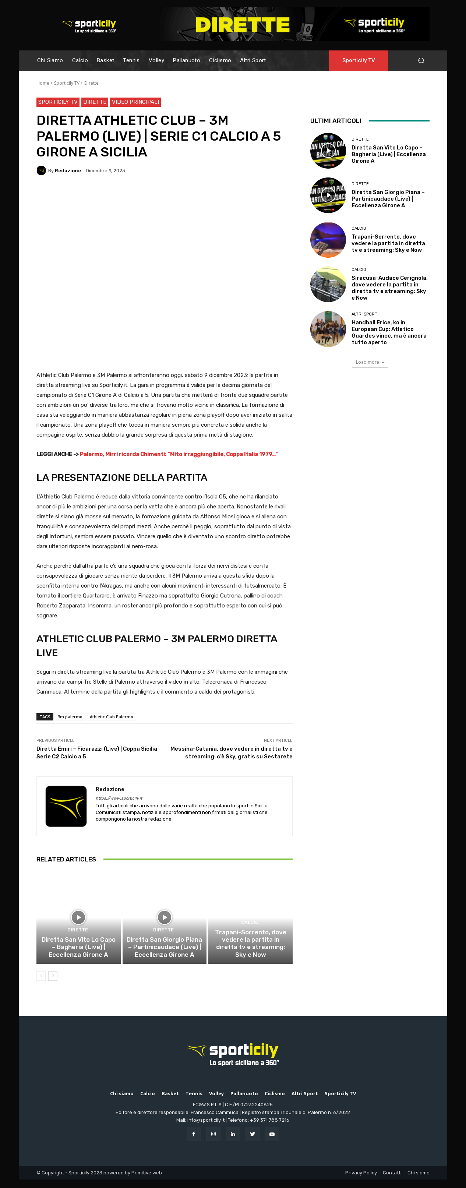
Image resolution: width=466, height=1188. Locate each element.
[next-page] (52, 984)
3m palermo (70, 716)
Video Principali (135, 102)
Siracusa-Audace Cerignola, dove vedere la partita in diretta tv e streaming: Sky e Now (390, 288)
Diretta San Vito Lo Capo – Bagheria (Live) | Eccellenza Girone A (78, 957)
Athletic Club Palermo (111, 716)
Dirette (91, 83)
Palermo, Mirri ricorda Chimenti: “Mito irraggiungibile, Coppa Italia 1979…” (179, 454)
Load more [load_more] (370, 362)
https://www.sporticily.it (119, 798)
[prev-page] (41, 984)
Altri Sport (364, 314)
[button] (421, 60)
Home (42, 83)
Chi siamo (418, 1181)
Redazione (68, 170)
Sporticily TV (67, 83)
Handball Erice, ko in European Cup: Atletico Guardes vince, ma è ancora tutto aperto (389, 332)
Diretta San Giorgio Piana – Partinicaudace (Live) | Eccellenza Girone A (164, 957)
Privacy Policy (361, 1181)
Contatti (392, 1181)
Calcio (249, 941)
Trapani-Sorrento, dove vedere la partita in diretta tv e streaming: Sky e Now (250, 957)
